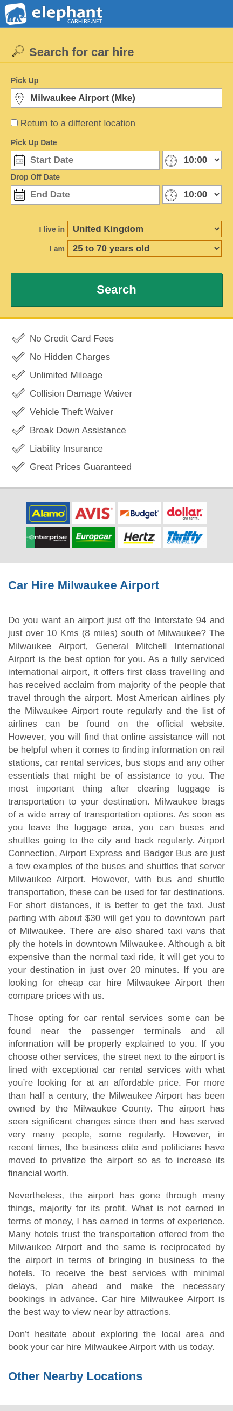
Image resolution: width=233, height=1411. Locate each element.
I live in (52, 229)
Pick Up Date (34, 142)
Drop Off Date (35, 177)
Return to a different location (77, 123)
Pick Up (24, 80)
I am (57, 248)
